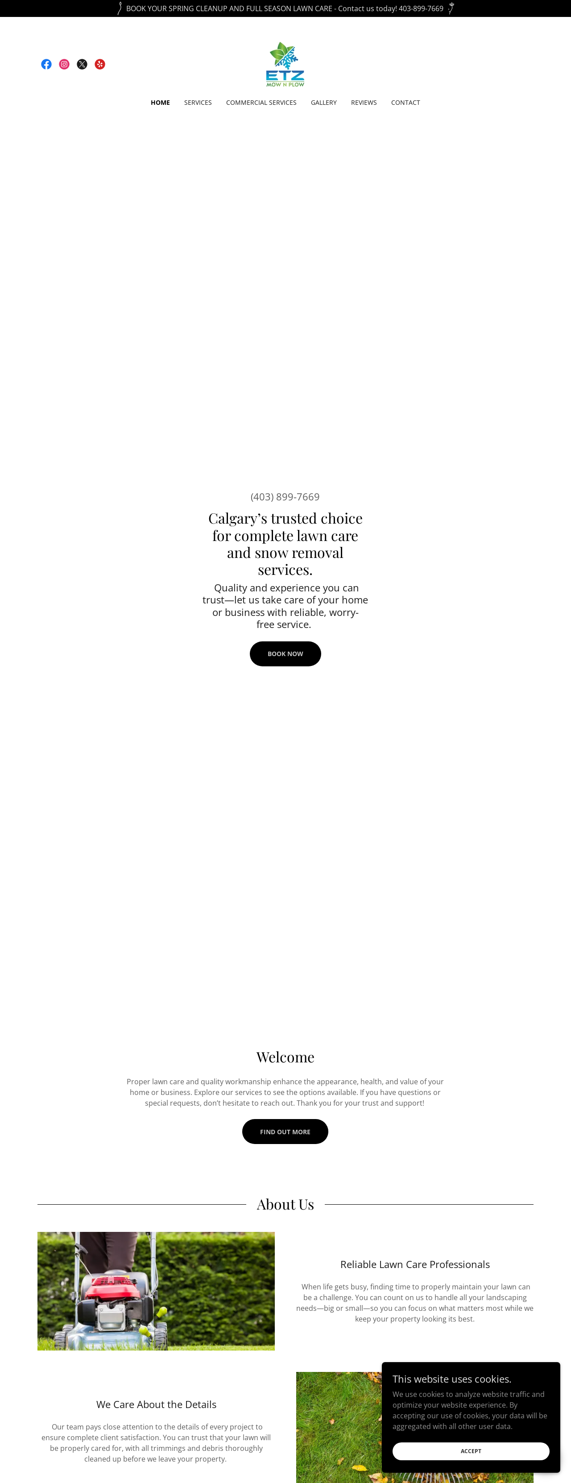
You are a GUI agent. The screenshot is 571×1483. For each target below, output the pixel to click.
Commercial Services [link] (261, 102)
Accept (471, 1451)
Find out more (285, 1132)
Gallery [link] (324, 102)
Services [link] (198, 102)
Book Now (285, 653)
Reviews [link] (364, 102)
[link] (46, 64)
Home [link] (160, 102)
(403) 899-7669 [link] (285, 496)
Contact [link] (405, 102)
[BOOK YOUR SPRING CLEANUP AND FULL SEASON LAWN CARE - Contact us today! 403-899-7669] (285, 8)
